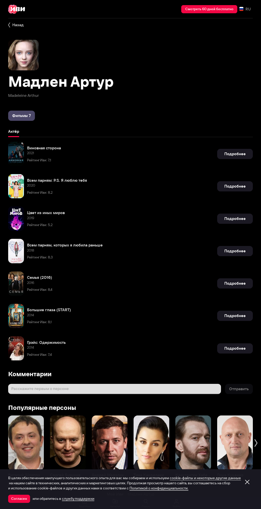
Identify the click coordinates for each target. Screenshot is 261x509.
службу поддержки (78, 499)
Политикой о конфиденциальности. (158, 488)
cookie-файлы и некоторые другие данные (205, 478)
